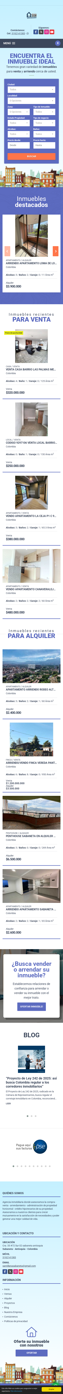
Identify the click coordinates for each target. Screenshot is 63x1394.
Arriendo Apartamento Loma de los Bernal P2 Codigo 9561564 (31, 263)
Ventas (8, 1294)
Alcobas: (12, 129)
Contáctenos (11, 1316)
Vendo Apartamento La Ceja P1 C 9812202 (31, 516)
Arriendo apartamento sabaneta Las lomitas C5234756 (31, 909)
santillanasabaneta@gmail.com (19, 1266)
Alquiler (8, 1298)
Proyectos (9, 1303)
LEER (8, 1103)
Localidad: (12, 95)
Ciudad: (11, 84)
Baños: (36, 129)
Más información (16, 1391)
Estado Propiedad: (16, 118)
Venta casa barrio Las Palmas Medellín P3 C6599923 (31, 369)
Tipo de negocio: (41, 118)
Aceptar (51, 1389)
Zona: (10, 107)
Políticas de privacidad (16, 1321)
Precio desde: (14, 140)
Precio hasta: (39, 140)
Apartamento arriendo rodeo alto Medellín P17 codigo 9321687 (31, 689)
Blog (6, 1307)
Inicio (7, 1289)
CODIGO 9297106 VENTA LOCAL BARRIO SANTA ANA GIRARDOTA (31, 442)
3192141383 (18, 33)
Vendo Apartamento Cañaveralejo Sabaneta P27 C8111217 (31, 589)
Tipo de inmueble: (41, 107)
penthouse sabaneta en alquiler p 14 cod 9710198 (31, 836)
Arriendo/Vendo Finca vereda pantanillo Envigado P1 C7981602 (31, 763)
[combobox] (31, 89)
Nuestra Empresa (13, 1312)
